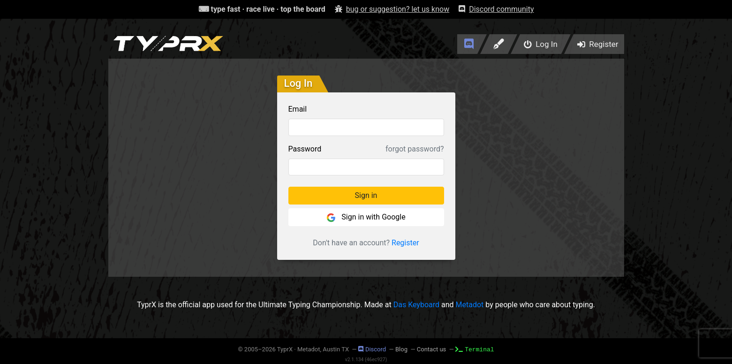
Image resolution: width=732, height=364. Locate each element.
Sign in (366, 195)
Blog (401, 349)
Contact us (431, 349)
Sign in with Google (365, 217)
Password (305, 148)
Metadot (470, 304)
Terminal (474, 349)
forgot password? (414, 148)
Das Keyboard (416, 304)
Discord (372, 349)
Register (405, 242)
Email (297, 109)
